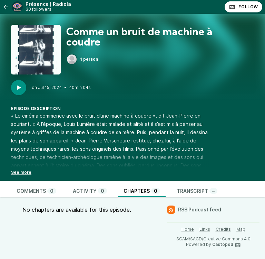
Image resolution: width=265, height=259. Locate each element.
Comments (36, 191)
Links (204, 229)
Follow (243, 6)
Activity (90, 191)
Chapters (142, 191)
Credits (223, 229)
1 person (82, 59)
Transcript (197, 191)
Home (187, 229)
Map (240, 229)
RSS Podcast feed (194, 210)
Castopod (226, 245)
